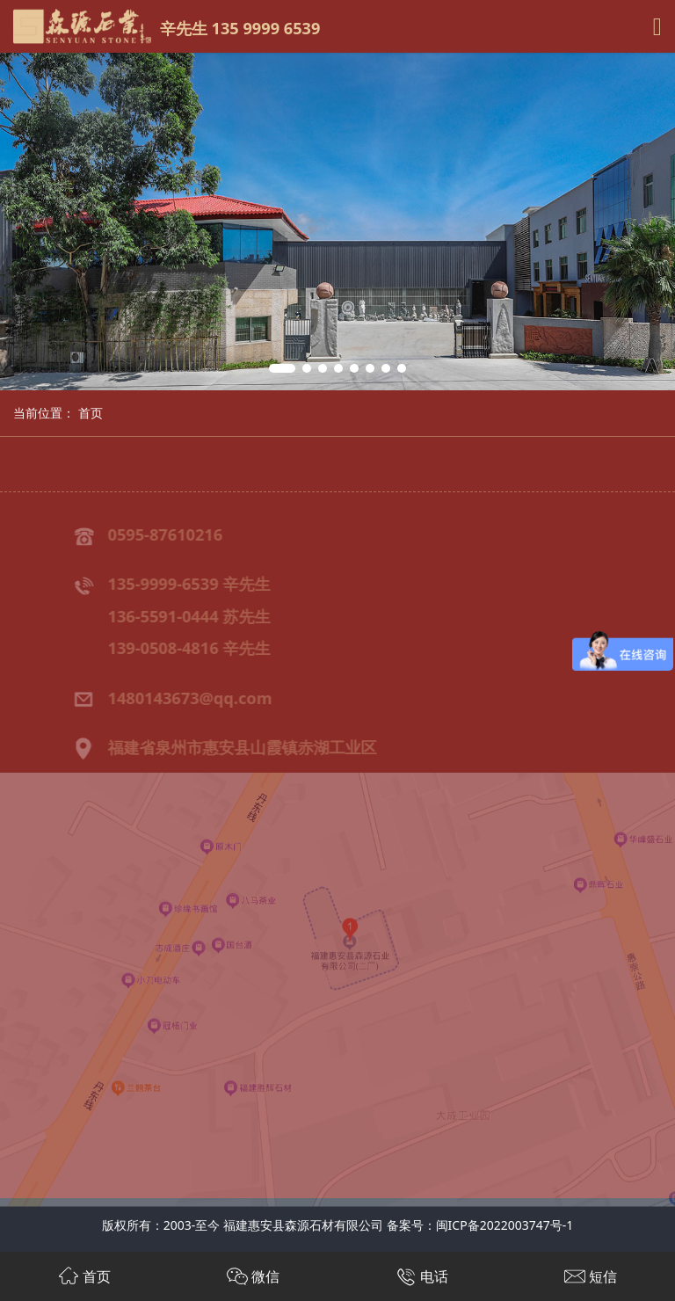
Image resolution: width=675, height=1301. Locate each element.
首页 (90, 412)
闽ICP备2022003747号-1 (505, 1225)
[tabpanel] (337, 221)
